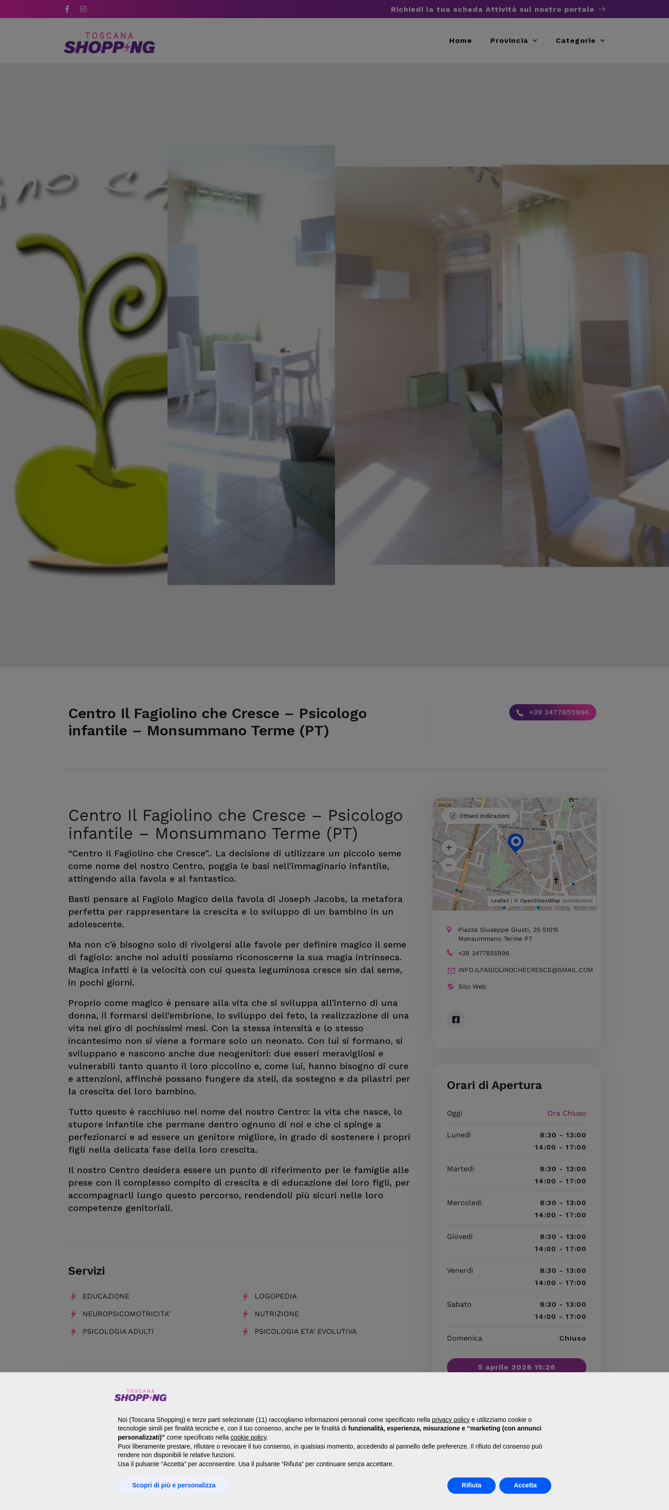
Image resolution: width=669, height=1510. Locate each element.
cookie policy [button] (248, 1437)
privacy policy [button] (451, 1419)
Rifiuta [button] (472, 1485)
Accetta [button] (525, 1485)
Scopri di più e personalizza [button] (173, 1485)
